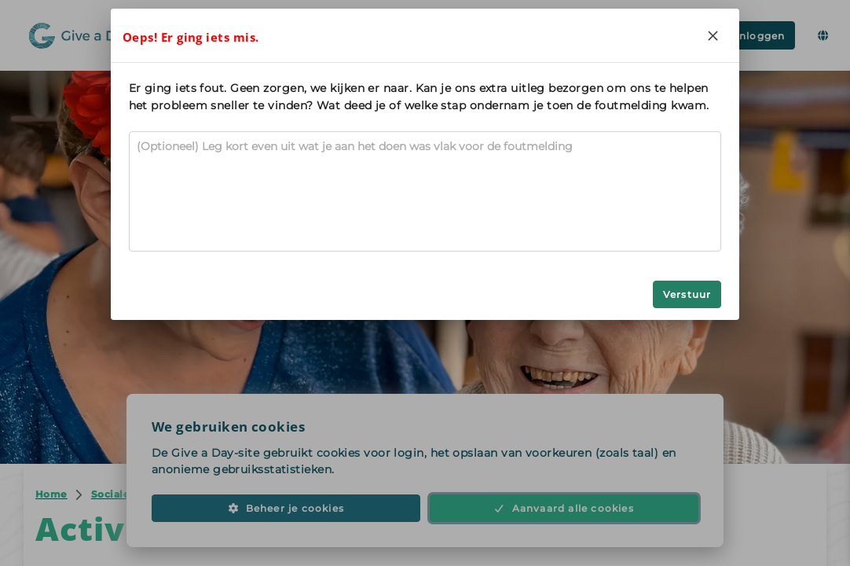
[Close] (712, 35)
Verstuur (687, 294)
